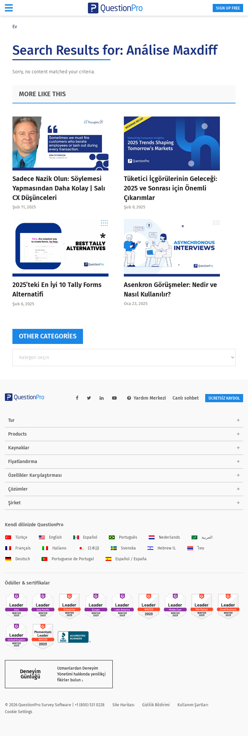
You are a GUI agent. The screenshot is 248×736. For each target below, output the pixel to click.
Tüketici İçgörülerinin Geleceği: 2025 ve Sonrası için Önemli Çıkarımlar (170, 188)
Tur (11, 420)
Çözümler (18, 489)
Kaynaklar (18, 448)
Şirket (14, 503)
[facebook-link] (77, 398)
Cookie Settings (18, 711)
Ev (14, 26)
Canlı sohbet (186, 398)
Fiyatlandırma (22, 461)
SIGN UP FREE (228, 8)
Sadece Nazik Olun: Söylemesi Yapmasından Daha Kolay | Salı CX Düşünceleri (58, 188)
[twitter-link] (89, 398)
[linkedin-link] (102, 398)
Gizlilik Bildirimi (156, 705)
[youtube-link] (114, 398)
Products (17, 434)
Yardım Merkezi (146, 398)
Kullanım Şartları (192, 705)
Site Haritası (123, 705)
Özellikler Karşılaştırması (35, 475)
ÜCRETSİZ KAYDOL (224, 398)
